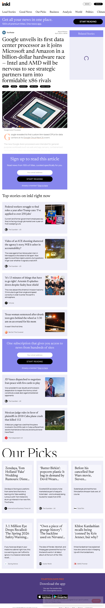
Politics (89, 12)
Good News (25, 12)
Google (6, 86)
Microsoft (23, 86)
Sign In (87, 4)
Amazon (14, 86)
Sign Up (98, 4)
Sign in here (43, 185)
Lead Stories (9, 12)
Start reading (88, 21)
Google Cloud (45, 86)
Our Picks (41, 12)
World (78, 12)
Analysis (67, 12)
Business (54, 12)
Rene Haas (34, 86)
